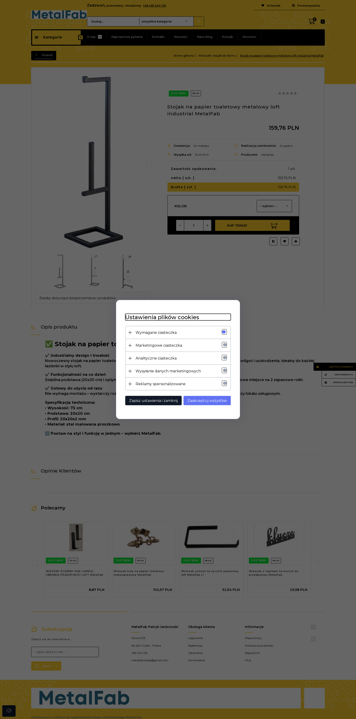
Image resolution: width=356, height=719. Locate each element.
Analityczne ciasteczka (156, 358)
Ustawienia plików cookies (162, 317)
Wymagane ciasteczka (156, 332)
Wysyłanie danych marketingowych (168, 371)
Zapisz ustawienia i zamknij (153, 400)
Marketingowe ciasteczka (159, 345)
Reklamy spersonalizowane (161, 384)
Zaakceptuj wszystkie (207, 400)
